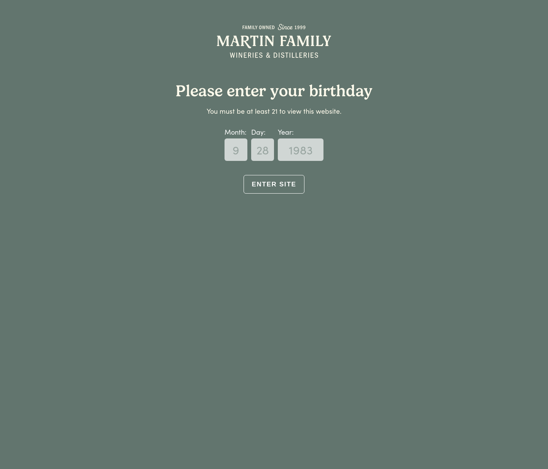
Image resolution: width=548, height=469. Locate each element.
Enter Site (274, 184)
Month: (236, 132)
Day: (258, 132)
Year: (286, 132)
